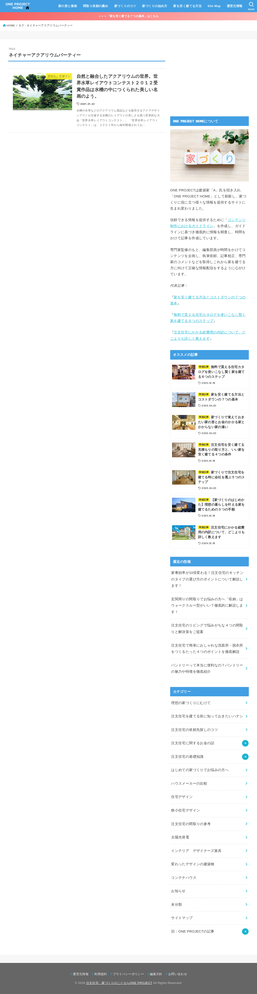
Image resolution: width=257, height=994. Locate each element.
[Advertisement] (205, 76)
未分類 (176, 904)
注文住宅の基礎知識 (187, 756)
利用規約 (100, 974)
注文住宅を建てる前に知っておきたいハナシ (207, 716)
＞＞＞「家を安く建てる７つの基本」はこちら (128, 16)
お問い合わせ (177, 974)
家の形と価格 (67, 6)
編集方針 (156, 974)
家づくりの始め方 (154, 6)
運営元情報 (234, 6)
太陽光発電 (180, 837)
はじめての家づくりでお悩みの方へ (200, 770)
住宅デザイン (182, 797)
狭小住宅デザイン (185, 810)
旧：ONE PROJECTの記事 (192, 931)
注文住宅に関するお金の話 (192, 743)
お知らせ (178, 891)
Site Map (214, 6)
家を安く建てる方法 (187, 6)
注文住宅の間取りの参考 (191, 824)
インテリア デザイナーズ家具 (196, 851)
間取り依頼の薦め (95, 6)
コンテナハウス (183, 878)
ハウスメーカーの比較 (189, 783)
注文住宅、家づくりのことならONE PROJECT (119, 983)
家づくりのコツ (125, 6)
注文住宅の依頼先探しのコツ (194, 730)
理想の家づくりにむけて (191, 703)
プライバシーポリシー (128, 974)
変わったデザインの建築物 (192, 864)
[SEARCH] (251, 6)
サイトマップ (182, 918)
